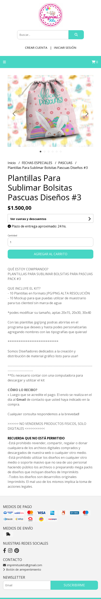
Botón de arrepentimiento (22, 569)
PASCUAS (65, 163)
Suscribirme (74, 585)
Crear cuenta (36, 47)
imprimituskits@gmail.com (22, 565)
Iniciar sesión (65, 47)
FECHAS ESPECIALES (37, 163)
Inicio (12, 163)
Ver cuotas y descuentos (28, 219)
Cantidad (12, 235)
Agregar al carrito (50, 254)
